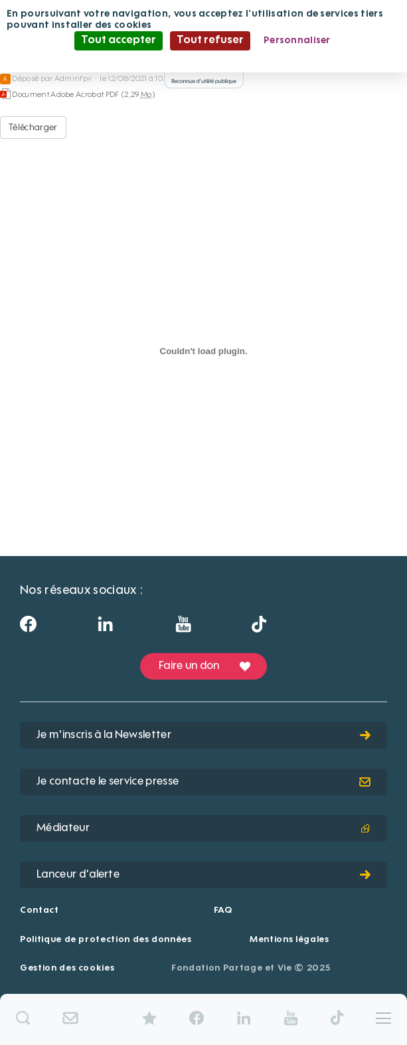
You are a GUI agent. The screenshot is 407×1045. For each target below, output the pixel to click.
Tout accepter (118, 40)
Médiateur (203, 828)
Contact (39, 910)
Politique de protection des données (106, 939)
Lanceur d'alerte (203, 875)
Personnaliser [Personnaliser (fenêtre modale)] (297, 40)
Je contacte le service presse (203, 782)
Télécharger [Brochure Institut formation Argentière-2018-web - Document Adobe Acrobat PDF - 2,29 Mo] (33, 127)
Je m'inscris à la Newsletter (203, 735)
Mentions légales (289, 939)
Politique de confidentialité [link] (204, 59)
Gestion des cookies (67, 968)
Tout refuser (210, 40)
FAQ (223, 910)
